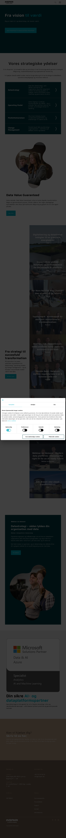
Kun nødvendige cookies (32, 436)
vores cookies (11, 420)
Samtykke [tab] (11, 404)
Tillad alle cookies (54, 436)
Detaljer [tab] (33, 404)
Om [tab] (55, 404)
